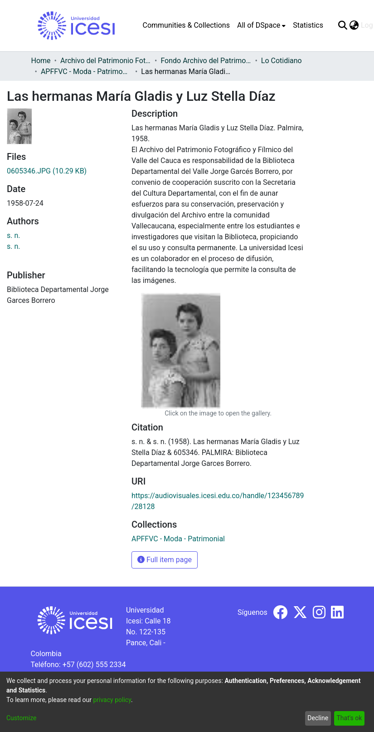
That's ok (349, 718)
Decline (317, 718)
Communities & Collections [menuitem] (186, 25)
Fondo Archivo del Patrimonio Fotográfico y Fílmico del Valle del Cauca (205, 60)
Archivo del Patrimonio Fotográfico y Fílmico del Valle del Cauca (105, 60)
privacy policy (112, 699)
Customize (21, 718)
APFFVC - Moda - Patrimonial (86, 71)
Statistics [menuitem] (308, 25)
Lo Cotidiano (281, 60)
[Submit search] (343, 25)
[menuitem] (261, 25)
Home (41, 60)
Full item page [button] (164, 559)
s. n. (13, 235)
